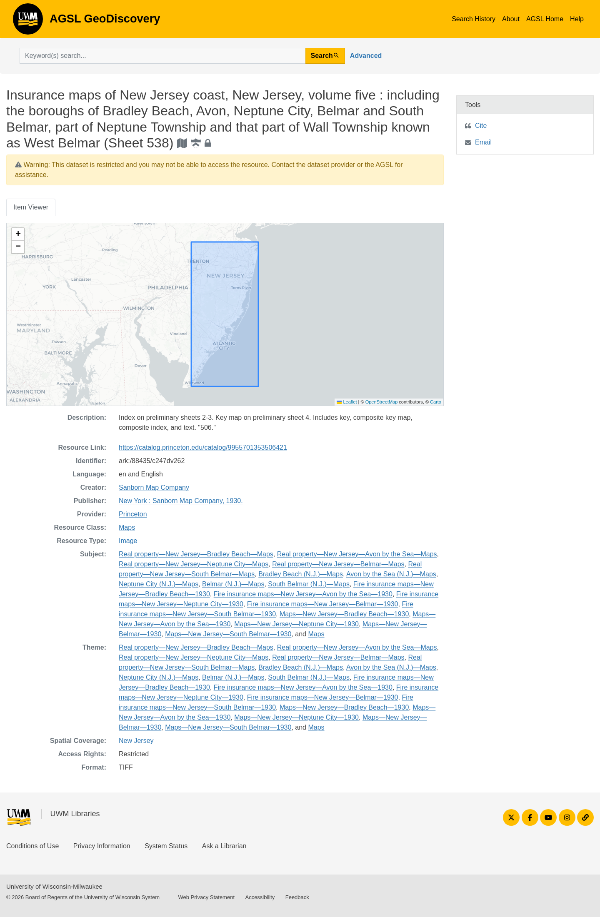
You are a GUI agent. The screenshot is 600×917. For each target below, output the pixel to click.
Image (128, 540)
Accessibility (260, 897)
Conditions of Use (32, 846)
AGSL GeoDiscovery (28, 21)
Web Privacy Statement (206, 897)
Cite (481, 125)
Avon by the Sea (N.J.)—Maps (391, 574)
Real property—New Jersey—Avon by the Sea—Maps (357, 554)
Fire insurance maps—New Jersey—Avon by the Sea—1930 (303, 594)
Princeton (133, 514)
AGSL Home (544, 18)
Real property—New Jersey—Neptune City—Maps (193, 564)
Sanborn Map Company (154, 487)
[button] (18, 234)
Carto (435, 401)
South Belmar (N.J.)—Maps (309, 584)
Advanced (366, 55)
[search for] (162, 56)
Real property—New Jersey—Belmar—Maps (338, 564)
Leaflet (347, 401)
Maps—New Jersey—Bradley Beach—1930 (344, 614)
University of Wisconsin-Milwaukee (54, 886)
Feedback (297, 897)
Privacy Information (101, 846)
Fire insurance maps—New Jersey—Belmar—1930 (322, 604)
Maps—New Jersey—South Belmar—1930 (228, 634)
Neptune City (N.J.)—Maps (158, 584)
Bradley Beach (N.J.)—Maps (300, 574)
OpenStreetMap (381, 401)
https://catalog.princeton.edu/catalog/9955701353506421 (203, 447)
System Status (166, 846)
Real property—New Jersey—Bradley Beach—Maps (196, 554)
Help (577, 18)
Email (483, 142)
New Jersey (136, 740)
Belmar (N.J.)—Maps (233, 584)
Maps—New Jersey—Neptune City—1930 (296, 624)
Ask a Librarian (224, 846)
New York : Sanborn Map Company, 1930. (181, 500)
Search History (473, 18)
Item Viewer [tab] (30, 207)
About (511, 18)
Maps (127, 527)
